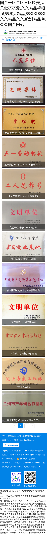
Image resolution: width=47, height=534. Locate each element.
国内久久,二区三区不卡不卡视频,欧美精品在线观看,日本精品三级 (23, 511)
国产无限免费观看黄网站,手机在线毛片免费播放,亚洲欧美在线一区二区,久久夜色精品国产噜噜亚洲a (22, 517)
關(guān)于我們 (32, 38)
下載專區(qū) (11, 445)
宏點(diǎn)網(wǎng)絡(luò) (28, 466)
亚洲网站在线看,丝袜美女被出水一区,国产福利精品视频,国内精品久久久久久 (22, 524)
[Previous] (15, 425)
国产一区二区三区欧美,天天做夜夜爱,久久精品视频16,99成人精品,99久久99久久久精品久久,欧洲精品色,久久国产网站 (23, 13)
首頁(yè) (21, 38)
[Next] (32, 425)
